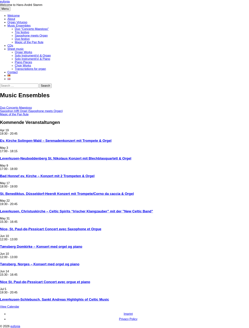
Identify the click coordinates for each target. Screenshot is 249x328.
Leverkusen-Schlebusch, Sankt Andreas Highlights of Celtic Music (54, 299)
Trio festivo (22, 32)
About (11, 19)
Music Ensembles (19, 25)
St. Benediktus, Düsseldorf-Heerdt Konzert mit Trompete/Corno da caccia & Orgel (67, 194)
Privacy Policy (128, 319)
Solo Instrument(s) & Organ (33, 55)
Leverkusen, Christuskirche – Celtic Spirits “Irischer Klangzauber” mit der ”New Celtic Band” (76, 211)
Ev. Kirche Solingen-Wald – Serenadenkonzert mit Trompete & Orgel (56, 141)
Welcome (13, 15)
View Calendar (9, 306)
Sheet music (15, 48)
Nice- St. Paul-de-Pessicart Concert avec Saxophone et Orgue (50, 229)
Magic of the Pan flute (29, 42)
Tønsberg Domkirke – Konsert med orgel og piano (41, 246)
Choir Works (23, 65)
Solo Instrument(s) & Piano (32, 58)
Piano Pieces (23, 62)
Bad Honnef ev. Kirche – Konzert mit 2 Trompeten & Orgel (47, 176)
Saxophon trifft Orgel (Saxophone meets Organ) (31, 111)
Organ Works (23, 52)
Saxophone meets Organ (31, 35)
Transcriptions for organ (30, 68)
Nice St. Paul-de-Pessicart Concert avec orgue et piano (45, 282)
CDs (10, 45)
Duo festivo (22, 38)
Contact (12, 72)
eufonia (5, 1)
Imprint (128, 313)
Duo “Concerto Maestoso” (32, 29)
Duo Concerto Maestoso (16, 107)
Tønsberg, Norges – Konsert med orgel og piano (39, 264)
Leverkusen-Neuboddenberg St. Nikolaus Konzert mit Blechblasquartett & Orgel (65, 158)
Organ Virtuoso (17, 22)
